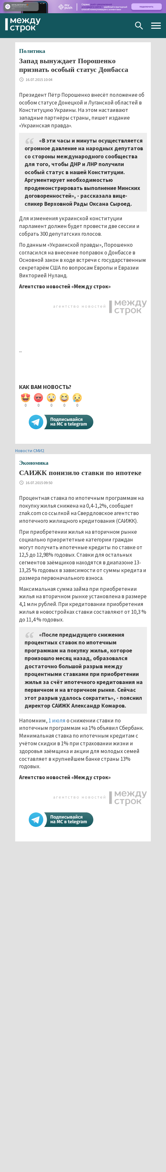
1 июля (57, 720)
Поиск (139, 26)
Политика (32, 51)
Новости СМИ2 (29, 450)
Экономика (33, 463)
